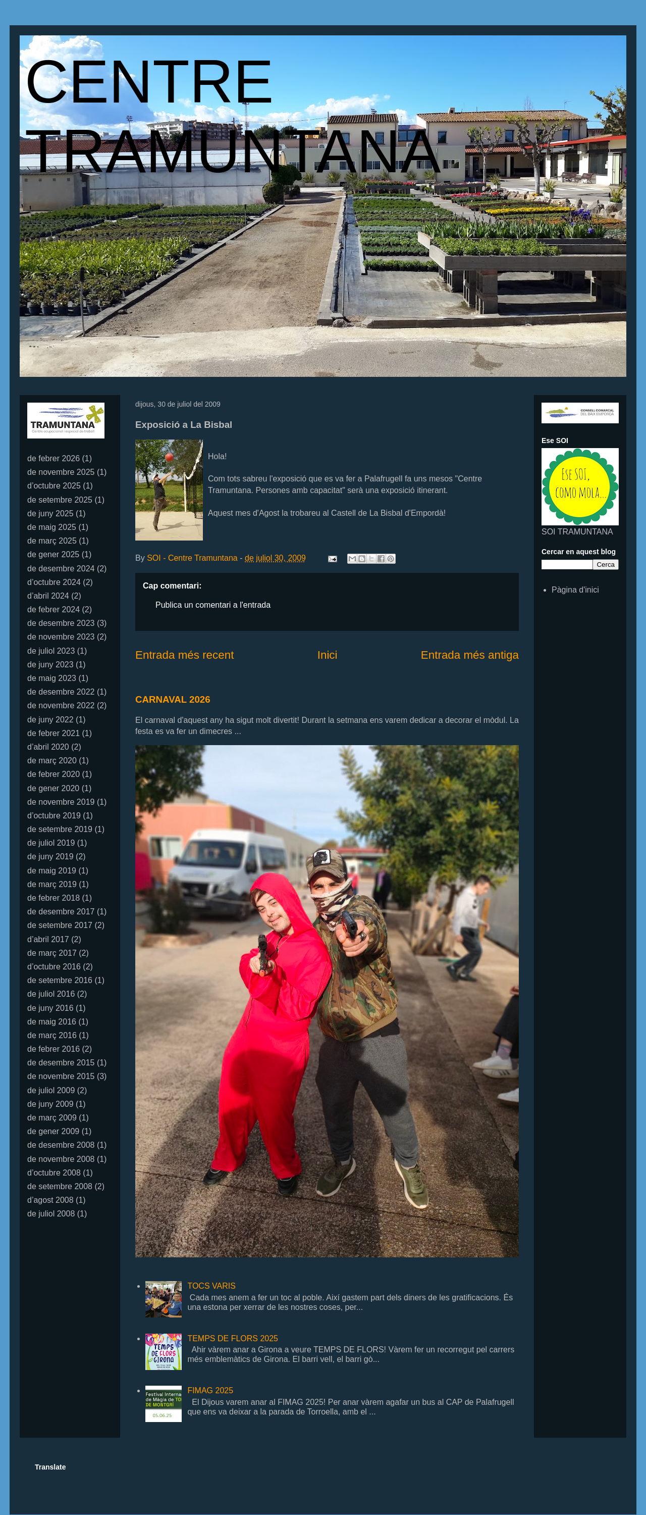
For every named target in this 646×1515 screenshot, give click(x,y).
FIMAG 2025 (210, 1390)
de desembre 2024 (60, 568)
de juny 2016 (50, 1008)
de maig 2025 (51, 527)
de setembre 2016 (59, 980)
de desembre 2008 (60, 1145)
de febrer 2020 (53, 774)
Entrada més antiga (470, 655)
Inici (327, 655)
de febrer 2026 (53, 458)
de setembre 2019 (59, 829)
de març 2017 (52, 953)
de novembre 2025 (60, 472)
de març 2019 (52, 884)
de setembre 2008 (59, 1186)
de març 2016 (52, 1035)
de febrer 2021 (53, 733)
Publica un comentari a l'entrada (213, 605)
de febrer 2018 (53, 898)
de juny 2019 (50, 856)
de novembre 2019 (60, 802)
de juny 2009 (50, 1104)
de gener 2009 (53, 1131)
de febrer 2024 (53, 609)
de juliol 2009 (51, 1090)
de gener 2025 (53, 554)
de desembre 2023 (60, 623)
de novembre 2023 (60, 636)
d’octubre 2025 (54, 485)
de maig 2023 (51, 678)
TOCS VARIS (211, 1286)
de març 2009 (52, 1117)
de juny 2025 (50, 513)
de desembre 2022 (60, 692)
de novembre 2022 (60, 705)
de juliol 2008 (51, 1213)
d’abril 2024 (48, 596)
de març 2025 (52, 540)
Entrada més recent (184, 655)
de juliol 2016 (51, 994)
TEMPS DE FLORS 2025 (232, 1338)
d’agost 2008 (50, 1200)
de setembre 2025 (59, 500)
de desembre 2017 (60, 911)
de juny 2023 (50, 664)
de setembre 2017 (59, 925)
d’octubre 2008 (54, 1172)
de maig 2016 (51, 1021)
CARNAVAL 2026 (172, 699)
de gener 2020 (53, 788)
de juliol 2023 (51, 651)
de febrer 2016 (53, 1049)
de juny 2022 (50, 719)
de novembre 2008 (60, 1159)
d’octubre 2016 (54, 966)
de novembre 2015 (60, 1076)
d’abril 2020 (48, 747)
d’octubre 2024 (54, 582)
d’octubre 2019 (54, 815)
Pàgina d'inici (575, 589)
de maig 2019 (51, 870)
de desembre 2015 (60, 1062)
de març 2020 (52, 760)
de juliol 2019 (51, 843)
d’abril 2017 (48, 939)
